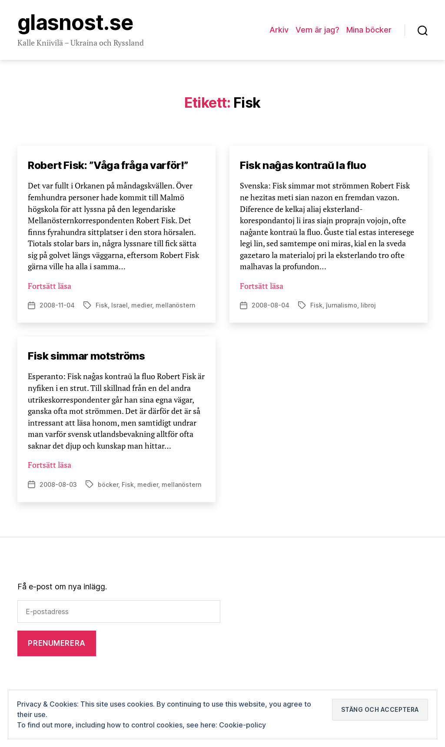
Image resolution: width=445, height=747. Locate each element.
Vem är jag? (317, 29)
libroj (368, 305)
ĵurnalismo (341, 305)
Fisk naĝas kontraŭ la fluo (303, 165)
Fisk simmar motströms (86, 356)
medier (141, 305)
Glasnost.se (75, 22)
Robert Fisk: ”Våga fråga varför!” (108, 165)
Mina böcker (369, 29)
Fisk (102, 305)
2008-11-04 (57, 305)
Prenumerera (56, 643)
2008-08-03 (58, 484)
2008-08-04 (270, 305)
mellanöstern (175, 305)
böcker (108, 484)
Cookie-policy (242, 725)
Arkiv (279, 29)
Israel (119, 305)
